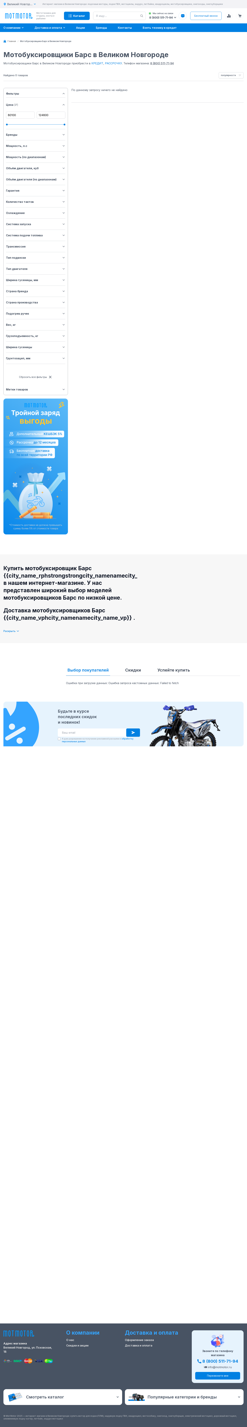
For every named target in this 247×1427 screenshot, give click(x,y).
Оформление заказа (139, 1340)
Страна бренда (35, 291)
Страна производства (35, 302)
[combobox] (231, 75)
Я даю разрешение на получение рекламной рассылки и (97, 740)
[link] (45, 41)
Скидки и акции (77, 1345)
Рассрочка (132, 1351)
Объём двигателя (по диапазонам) (35, 179)
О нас (70, 1340)
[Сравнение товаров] (229, 16)
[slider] (7, 124)
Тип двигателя (35, 269)
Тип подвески (35, 257)
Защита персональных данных (147, 1362)
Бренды (35, 134)
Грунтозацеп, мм (35, 358)
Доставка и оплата (138, 1345)
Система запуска (35, 224)
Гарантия (35, 190)
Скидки (133, 670)
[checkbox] (59, 738)
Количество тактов (35, 201)
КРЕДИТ (97, 63)
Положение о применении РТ (87, 1362)
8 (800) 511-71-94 (162, 63)
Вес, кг (35, 324)
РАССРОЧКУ (113, 63)
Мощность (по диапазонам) (35, 157)
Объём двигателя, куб (35, 168)
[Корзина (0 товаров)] (240, 16)
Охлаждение (35, 213)
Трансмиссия (35, 246)
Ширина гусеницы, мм (35, 280)
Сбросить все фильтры (35, 377)
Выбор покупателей (88, 670)
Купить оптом (135, 1356)
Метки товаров (35, 389)
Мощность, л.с (35, 146)
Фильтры (35, 93)
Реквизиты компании (81, 1367)
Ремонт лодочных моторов (85, 1356)
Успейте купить (173, 670)
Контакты (73, 1351)
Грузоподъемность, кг (35, 336)
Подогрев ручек (35, 313)
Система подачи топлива (35, 235)
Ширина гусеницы (35, 347)
